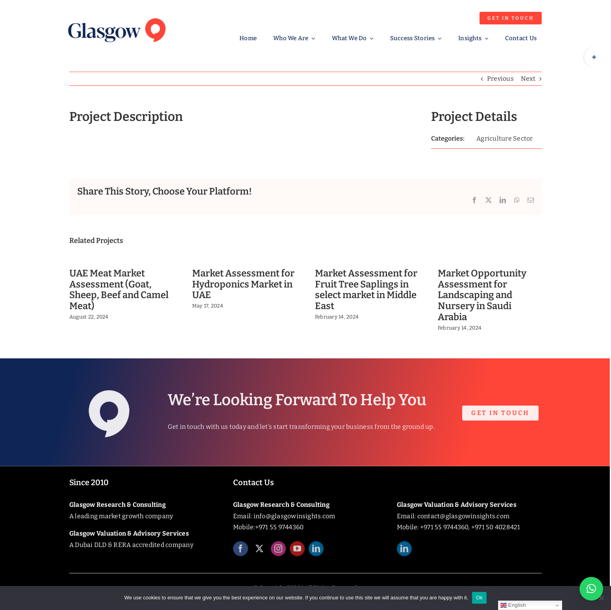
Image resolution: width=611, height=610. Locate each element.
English (513, 605)
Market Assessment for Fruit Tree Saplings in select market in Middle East (366, 289)
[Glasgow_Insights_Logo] (116, 16)
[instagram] (278, 552)
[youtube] (297, 552)
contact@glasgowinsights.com (463, 516)
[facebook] (240, 552)
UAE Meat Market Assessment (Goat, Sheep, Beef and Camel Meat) (118, 289)
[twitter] (259, 552)
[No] (601, 598)
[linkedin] (316, 552)
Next (528, 78)
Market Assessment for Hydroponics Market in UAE (243, 284)
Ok (479, 598)
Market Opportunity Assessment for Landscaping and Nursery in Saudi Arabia (482, 295)
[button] (591, 589)
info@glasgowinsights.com (294, 516)
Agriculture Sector (504, 138)
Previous (500, 78)
